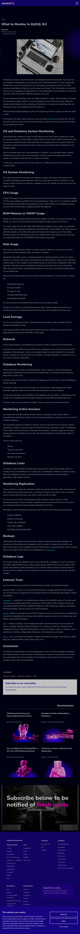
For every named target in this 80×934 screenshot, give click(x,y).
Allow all (64, 914)
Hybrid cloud (62, 850)
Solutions (61, 841)
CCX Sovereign (62, 865)
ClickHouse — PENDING (14, 860)
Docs (8, 889)
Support (9, 892)
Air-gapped (61, 847)
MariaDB (9, 851)
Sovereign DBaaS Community (12, 896)
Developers (11, 886)
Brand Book (26, 904)
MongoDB (10, 872)
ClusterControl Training (14, 901)
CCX (24, 845)
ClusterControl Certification (11, 905)
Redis (8, 878)
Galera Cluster (11, 863)
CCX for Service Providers (65, 868)
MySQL (52, 119)
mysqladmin (7, 600)
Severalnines (28, 886)
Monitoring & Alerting (24, 676)
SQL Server (26, 860)
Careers (25, 898)
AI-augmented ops (63, 844)
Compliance (26, 895)
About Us (26, 889)
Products (44, 841)
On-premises (62, 859)
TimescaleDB (10, 866)
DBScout (44, 850)
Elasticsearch (10, 869)
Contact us (26, 892)
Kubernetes (61, 853)
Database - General (9, 676)
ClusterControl (50, 550)
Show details (64, 927)
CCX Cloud (61, 862)
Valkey (9, 875)
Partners (25, 901)
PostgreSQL (10, 854)
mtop (5, 624)
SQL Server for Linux (13, 857)
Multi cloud (61, 856)
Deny (63, 921)
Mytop (5, 637)
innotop (5, 613)
